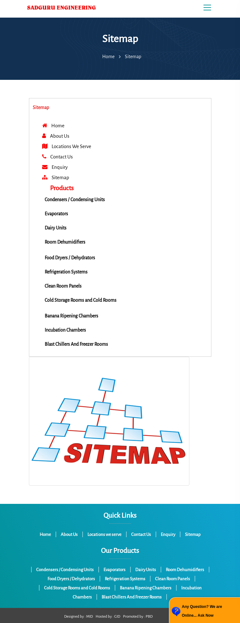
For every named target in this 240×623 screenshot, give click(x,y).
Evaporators (114, 569)
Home (108, 56)
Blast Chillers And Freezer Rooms (132, 597)
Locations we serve (104, 534)
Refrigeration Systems (125, 578)
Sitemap (193, 534)
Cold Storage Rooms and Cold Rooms (77, 588)
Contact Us (141, 534)
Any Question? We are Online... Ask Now (202, 611)
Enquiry (168, 534)
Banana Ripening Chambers (145, 588)
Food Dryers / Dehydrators (71, 578)
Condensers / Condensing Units (65, 569)
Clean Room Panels (172, 578)
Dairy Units (145, 569)
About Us (69, 534)
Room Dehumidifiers (185, 569)
